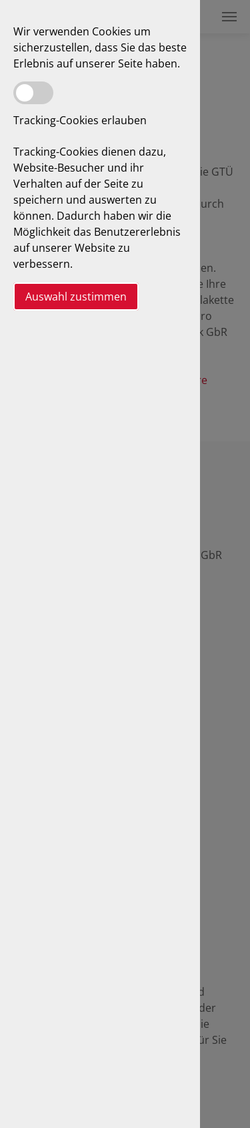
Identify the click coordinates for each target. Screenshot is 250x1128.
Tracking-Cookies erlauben (80, 120)
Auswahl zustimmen (76, 296)
